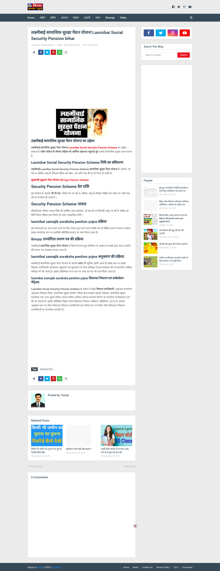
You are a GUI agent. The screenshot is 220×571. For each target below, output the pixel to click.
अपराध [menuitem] (64, 17)
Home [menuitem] (31, 17)
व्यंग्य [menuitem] (97, 17)
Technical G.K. (74, 45)
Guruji (37, 45)
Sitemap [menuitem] (110, 17)
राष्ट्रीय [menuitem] (42, 17)
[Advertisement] (81, 84)
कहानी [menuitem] (87, 17)
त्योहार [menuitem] (76, 17)
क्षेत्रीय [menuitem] (53, 17)
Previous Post (36, 465)
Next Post (129, 465)
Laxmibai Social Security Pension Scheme (93, 147)
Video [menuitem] (123, 17)
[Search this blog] (160, 55)
